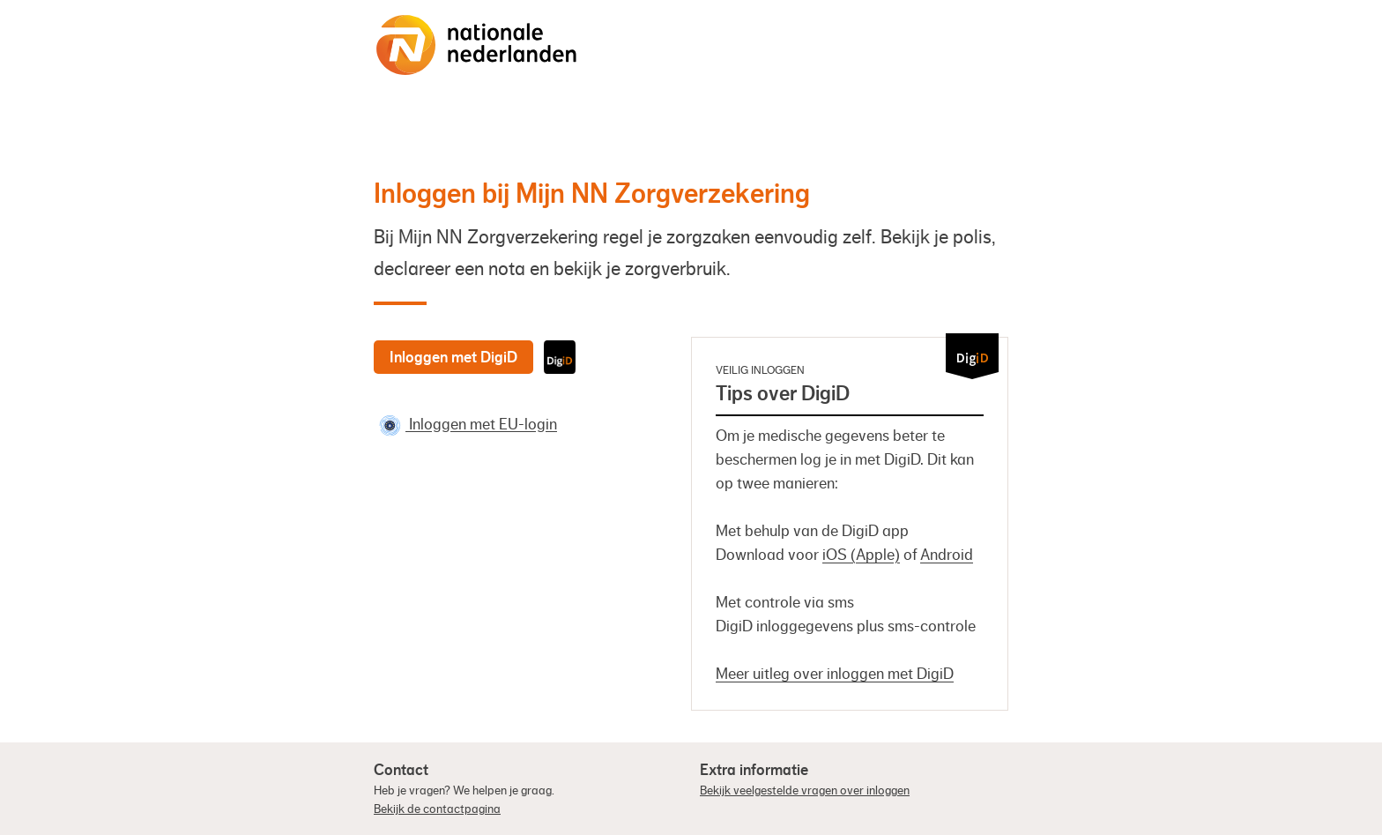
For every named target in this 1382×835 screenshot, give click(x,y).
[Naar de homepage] (477, 45)
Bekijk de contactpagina (437, 809)
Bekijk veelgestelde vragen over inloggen (805, 791)
